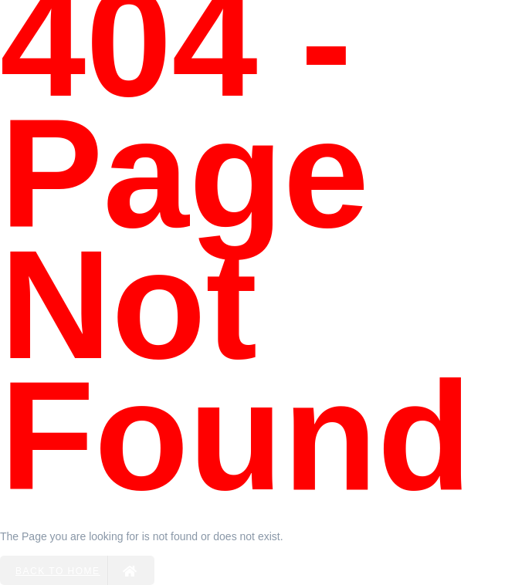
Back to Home (76, 570)
